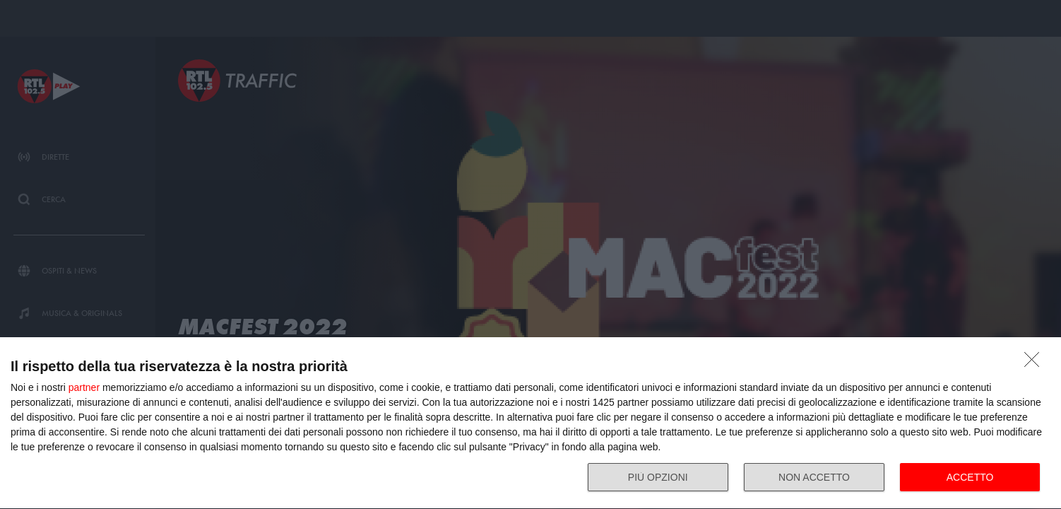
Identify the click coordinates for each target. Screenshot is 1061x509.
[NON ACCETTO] (1035, 363)
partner (84, 387)
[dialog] (530, 423)
